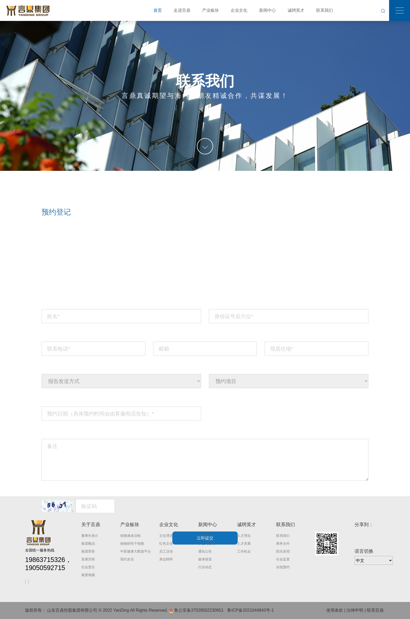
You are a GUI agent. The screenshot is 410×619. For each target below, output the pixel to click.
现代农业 (127, 559)
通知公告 (205, 551)
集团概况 (88, 543)
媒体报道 (205, 559)
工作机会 (244, 551)
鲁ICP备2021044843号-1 (250, 610)
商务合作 (283, 543)
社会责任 (88, 567)
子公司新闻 (206, 543)
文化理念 (166, 536)
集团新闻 (205, 536)
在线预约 (283, 567)
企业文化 (239, 10)
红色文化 (166, 543)
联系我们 (324, 10)
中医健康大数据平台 (135, 551)
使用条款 (334, 610)
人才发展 (244, 543)
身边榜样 (166, 559)
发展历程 (88, 559)
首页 (157, 10)
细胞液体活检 (130, 536)
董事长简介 (89, 536)
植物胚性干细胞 (132, 543)
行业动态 (205, 567)
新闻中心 (267, 10)
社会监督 (283, 559)
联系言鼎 (375, 610)
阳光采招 (283, 551)
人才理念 (244, 536)
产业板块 (210, 10)
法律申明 (354, 610)
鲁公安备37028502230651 (199, 610)
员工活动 (166, 551)
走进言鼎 (182, 10)
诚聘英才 (296, 10)
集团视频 (88, 575)
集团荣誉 (88, 551)
